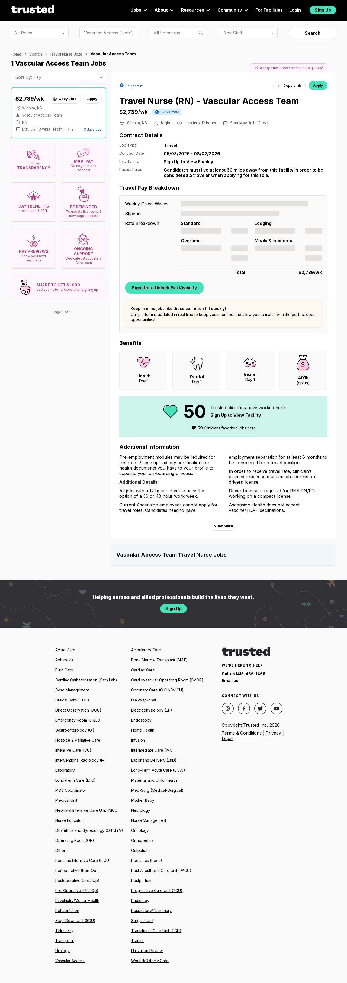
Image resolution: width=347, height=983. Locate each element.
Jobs (139, 10)
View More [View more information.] (223, 525)
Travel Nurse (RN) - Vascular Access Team (209, 101)
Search (312, 33)
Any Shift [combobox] (232, 32)
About (165, 10)
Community (233, 10)
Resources (196, 10)
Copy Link (64, 98)
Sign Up (323, 10)
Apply (92, 98)
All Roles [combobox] (23, 32)
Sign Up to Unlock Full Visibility (164, 287)
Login (295, 10)
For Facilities (269, 10)
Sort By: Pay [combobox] (28, 77)
